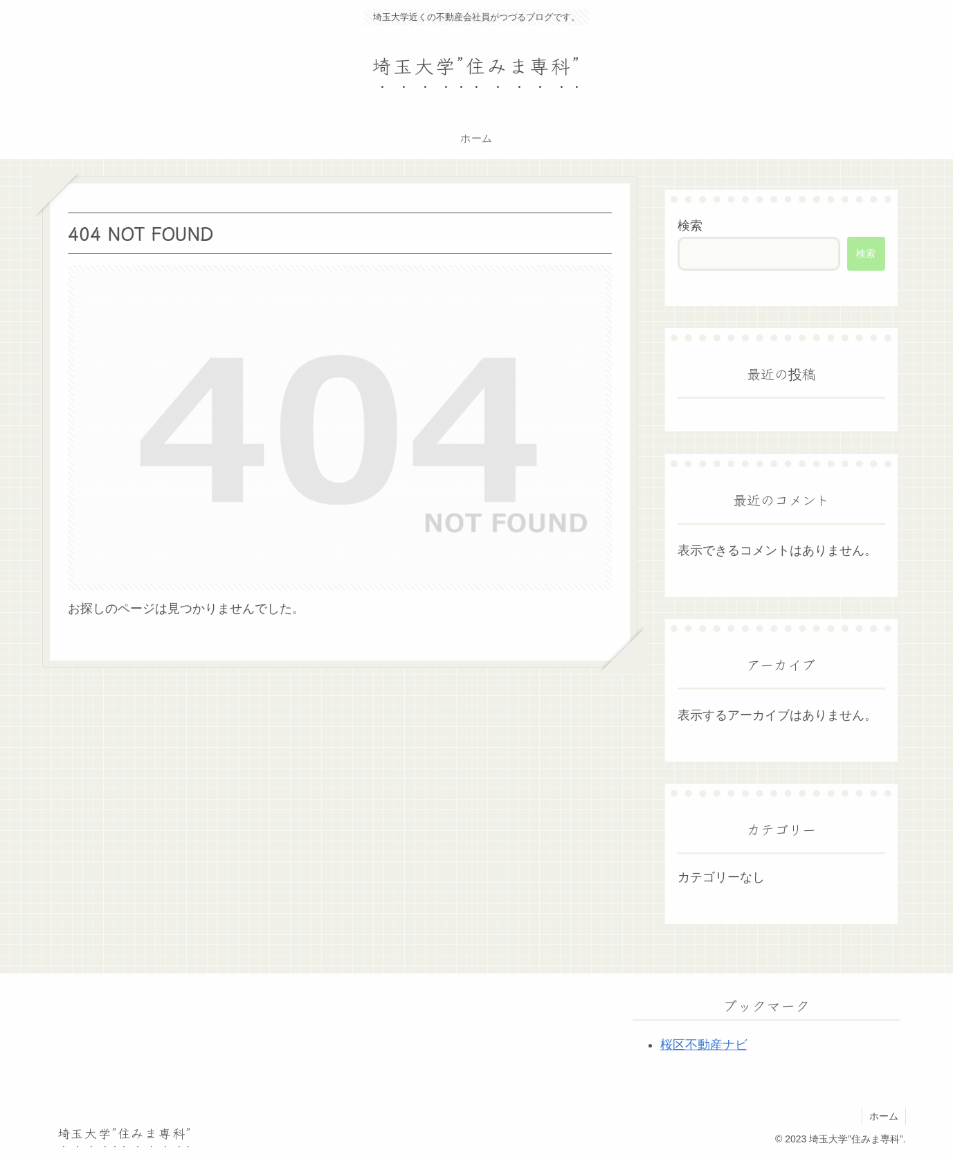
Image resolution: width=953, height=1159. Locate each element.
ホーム (883, 1116)
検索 (690, 226)
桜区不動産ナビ (703, 1045)
